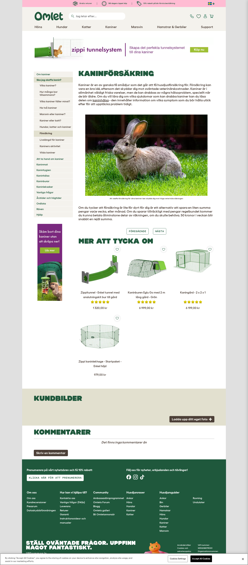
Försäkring (46, 133)
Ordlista (41, 203)
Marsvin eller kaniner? (52, 114)
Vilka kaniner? (48, 85)
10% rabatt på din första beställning (156, 3)
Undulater (199, 502)
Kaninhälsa (42, 175)
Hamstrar (165, 510)
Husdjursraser (135, 492)
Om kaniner (43, 74)
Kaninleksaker (44, 186)
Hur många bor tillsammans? (49, 93)
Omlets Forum (101, 502)
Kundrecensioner (36, 502)
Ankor (129, 498)
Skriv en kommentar (51, 453)
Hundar (130, 506)
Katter (130, 514)
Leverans (65, 506)
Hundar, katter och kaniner (55, 126)
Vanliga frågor (44, 192)
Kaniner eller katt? (50, 120)
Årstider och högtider (49, 197)
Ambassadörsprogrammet (108, 498)
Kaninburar (42, 181)
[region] (124, 559)
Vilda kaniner (47, 152)
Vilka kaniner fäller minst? (55, 101)
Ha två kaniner (48, 107)
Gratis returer (82, 3)
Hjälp (39, 214)
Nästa (159, 231)
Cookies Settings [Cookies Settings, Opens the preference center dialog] (178, 559)
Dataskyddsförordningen (41, 510)
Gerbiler (164, 506)
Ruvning (197, 498)
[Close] (242, 558)
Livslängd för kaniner (52, 139)
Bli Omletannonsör (104, 514)
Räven (40, 209)
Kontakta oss (67, 498)
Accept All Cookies (201, 559)
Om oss (31, 498)
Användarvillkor (184, 545)
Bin (161, 502)
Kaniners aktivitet (50, 146)
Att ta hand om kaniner (50, 158)
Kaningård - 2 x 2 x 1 (193, 292)
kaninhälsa (101, 100)
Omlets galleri (101, 510)
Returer (64, 510)
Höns (129, 502)
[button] (190, 492)
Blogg (96, 506)
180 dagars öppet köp (114, 3)
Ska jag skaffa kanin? (48, 79)
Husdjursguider (169, 492)
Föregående (137, 231)
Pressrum (32, 506)
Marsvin (164, 530)
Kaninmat (42, 164)
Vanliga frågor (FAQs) (72, 502)
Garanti (64, 514)
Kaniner (130, 510)
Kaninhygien (43, 170)
